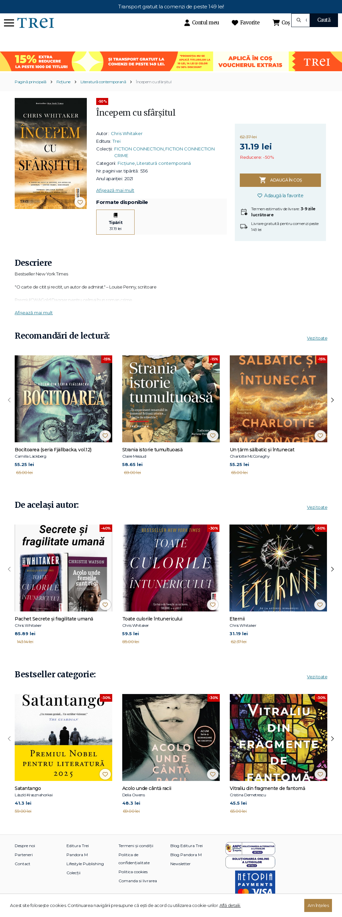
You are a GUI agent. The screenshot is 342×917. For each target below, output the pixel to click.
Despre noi (25, 845)
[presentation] (9, 400)
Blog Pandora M (186, 854)
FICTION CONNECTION (139, 148)
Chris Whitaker (127, 133)
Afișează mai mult (115, 190)
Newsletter (180, 863)
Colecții (73, 872)
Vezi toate (317, 338)
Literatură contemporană (103, 81)
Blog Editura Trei (186, 845)
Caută (324, 20)
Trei (117, 141)
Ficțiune (63, 81)
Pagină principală (30, 81)
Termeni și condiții (136, 845)
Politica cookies (133, 871)
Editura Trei (77, 845)
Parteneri (24, 854)
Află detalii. (230, 905)
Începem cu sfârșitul (153, 81)
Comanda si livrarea (138, 880)
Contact (22, 863)
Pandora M (77, 854)
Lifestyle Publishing (85, 863)
